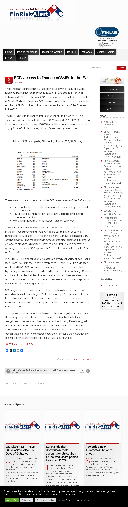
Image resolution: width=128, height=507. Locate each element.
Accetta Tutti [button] (11, 500)
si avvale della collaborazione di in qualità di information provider (112, 300)
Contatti (112, 109)
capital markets (79, 359)
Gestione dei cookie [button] (45, 500)
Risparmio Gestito (52, 51)
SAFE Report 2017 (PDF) (19, 344)
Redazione (112, 89)
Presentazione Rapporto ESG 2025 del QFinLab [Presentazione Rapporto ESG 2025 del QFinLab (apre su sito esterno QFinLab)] (113, 221)
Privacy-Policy (82, 500)
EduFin (22, 58)
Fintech (9, 58)
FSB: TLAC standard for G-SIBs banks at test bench (29, 371)
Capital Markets (105, 51)
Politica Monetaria (27, 51)
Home (8, 51)
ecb (89, 359)
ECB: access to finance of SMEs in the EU (51, 78)
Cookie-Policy (65, 500)
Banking (71, 51)
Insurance (86, 51)
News (19, 83)
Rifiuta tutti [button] (27, 500)
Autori (112, 96)
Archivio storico (111, 285)
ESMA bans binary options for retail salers (68, 371)
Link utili (112, 102)
